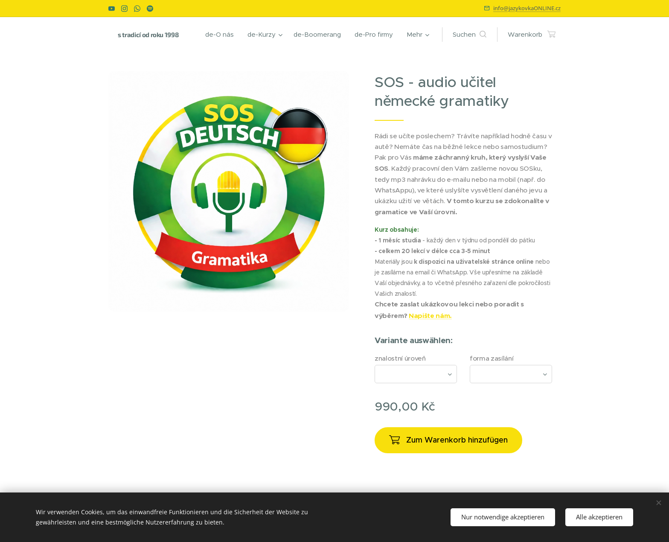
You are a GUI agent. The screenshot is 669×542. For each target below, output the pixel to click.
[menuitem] (222, 34)
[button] (469, 34)
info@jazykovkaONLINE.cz (527, 8)
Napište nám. (430, 316)
